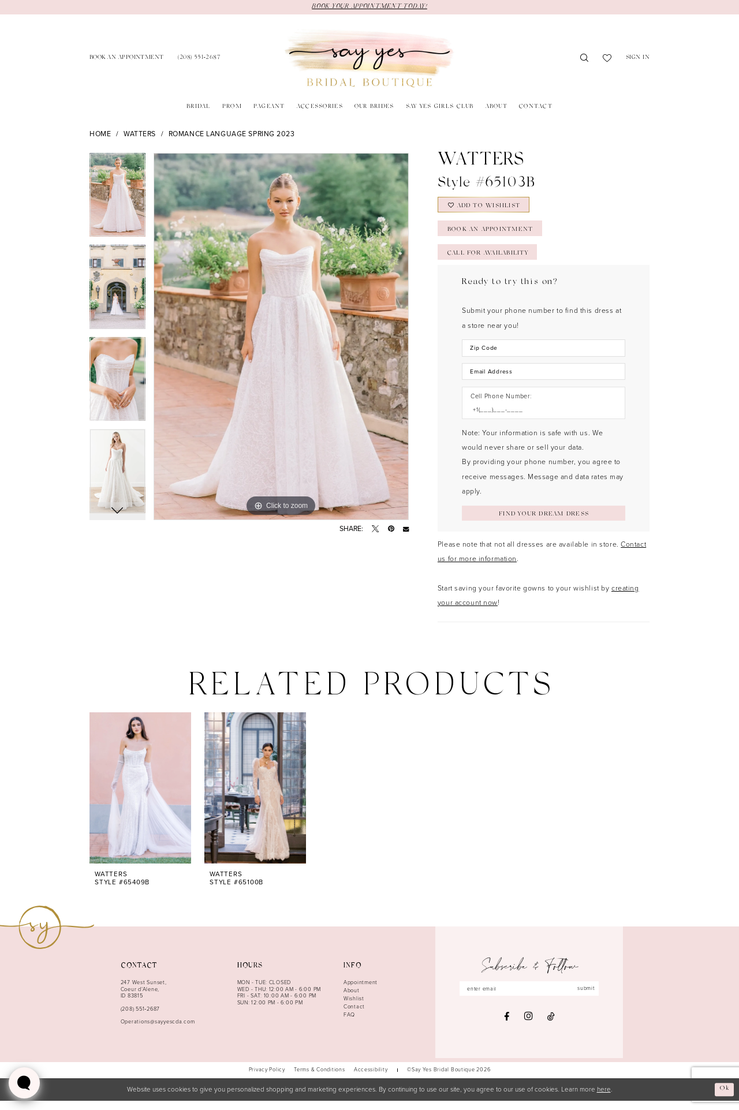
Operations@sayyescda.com (158, 1031)
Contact (354, 1016)
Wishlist (354, 1008)
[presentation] (140, 798)
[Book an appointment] (127, 58)
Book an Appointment (492, 233)
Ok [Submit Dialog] (724, 1098)
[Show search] (584, 59)
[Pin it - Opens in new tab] (391, 529)
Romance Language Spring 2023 (232, 134)
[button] (638, 58)
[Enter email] (529, 998)
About (352, 1000)
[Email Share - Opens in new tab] (406, 529)
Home (100, 134)
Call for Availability (491, 259)
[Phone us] (199, 58)
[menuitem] (127, 58)
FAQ (349, 1024)
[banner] (369, 58)
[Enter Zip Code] (543, 355)
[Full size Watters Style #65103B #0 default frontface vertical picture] (281, 337)
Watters (140, 134)
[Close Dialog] (13, 1099)
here (604, 1099)
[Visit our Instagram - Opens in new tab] (528, 1026)
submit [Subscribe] (587, 998)
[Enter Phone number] (539, 417)
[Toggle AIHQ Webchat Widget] (24, 1082)
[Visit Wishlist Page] (607, 59)
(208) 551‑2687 (140, 1018)
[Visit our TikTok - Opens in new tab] (551, 1026)
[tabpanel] (117, 200)
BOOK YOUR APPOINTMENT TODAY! (369, 7)
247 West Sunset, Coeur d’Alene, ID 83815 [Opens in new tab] (144, 999)
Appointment (361, 992)
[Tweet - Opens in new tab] (375, 529)
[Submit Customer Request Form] (543, 522)
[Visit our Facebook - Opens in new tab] (506, 1026)
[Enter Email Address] (543, 378)
